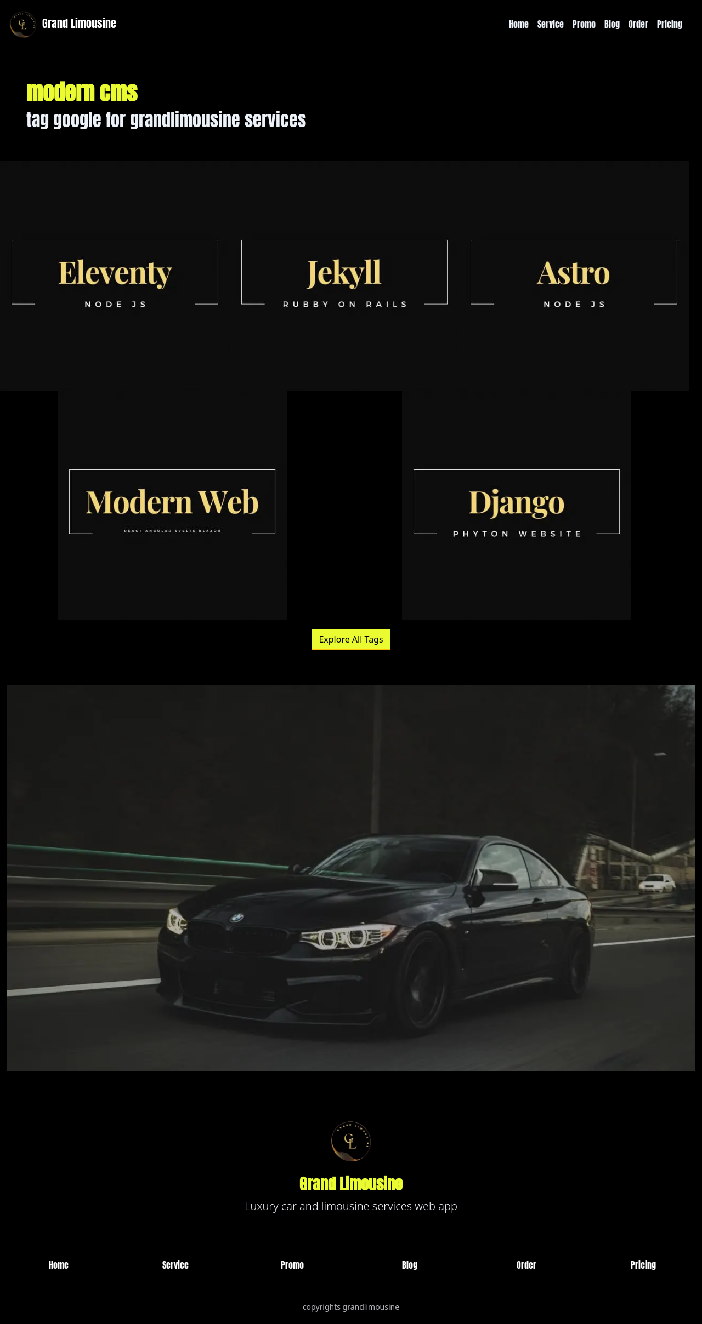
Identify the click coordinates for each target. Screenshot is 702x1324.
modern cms (81, 92)
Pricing (669, 24)
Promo (584, 24)
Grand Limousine (61, 24)
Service (550, 24)
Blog (612, 24)
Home (519, 24)
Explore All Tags (351, 639)
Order (638, 24)
